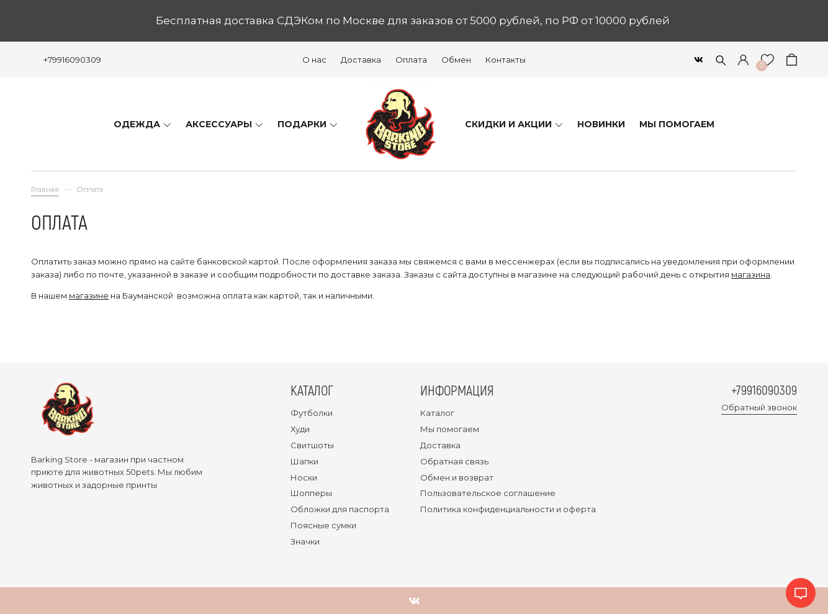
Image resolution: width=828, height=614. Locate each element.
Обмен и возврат (456, 477)
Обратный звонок (759, 408)
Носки (303, 477)
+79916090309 (72, 60)
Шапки (304, 461)
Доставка (361, 60)
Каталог (437, 413)
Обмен (456, 60)
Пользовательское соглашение (488, 493)
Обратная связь (454, 461)
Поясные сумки (323, 525)
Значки (305, 541)
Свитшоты (312, 445)
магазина (750, 274)
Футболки (311, 413)
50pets (140, 472)
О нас (314, 60)
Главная (45, 189)
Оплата (411, 60)
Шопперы (311, 493)
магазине (89, 295)
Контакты (505, 60)
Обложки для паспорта (339, 509)
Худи (300, 429)
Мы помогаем (449, 429)
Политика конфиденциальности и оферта (508, 509)
